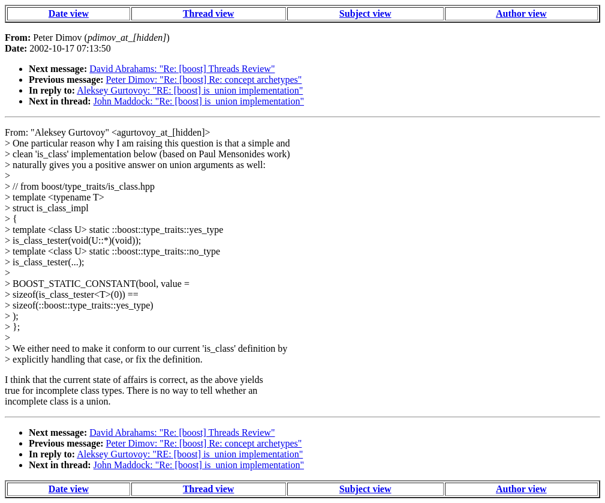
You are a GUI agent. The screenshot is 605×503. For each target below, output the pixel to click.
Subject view (365, 13)
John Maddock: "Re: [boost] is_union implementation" (199, 101)
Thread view (208, 13)
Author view (521, 13)
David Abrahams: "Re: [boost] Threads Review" (182, 69)
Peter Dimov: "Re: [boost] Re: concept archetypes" (204, 79)
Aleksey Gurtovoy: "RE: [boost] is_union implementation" (190, 90)
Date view (69, 13)
